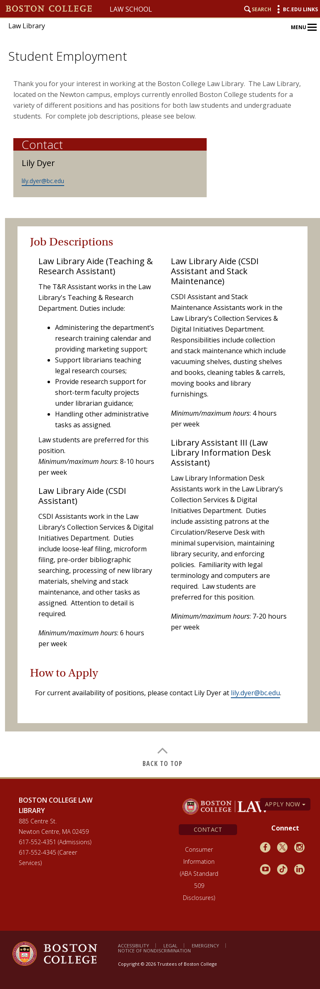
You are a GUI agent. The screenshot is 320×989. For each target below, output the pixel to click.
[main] (162, 421)
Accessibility (133, 945)
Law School (131, 9)
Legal (170, 945)
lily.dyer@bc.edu (43, 181)
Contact (208, 829)
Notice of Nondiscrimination (154, 950)
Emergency (205, 945)
